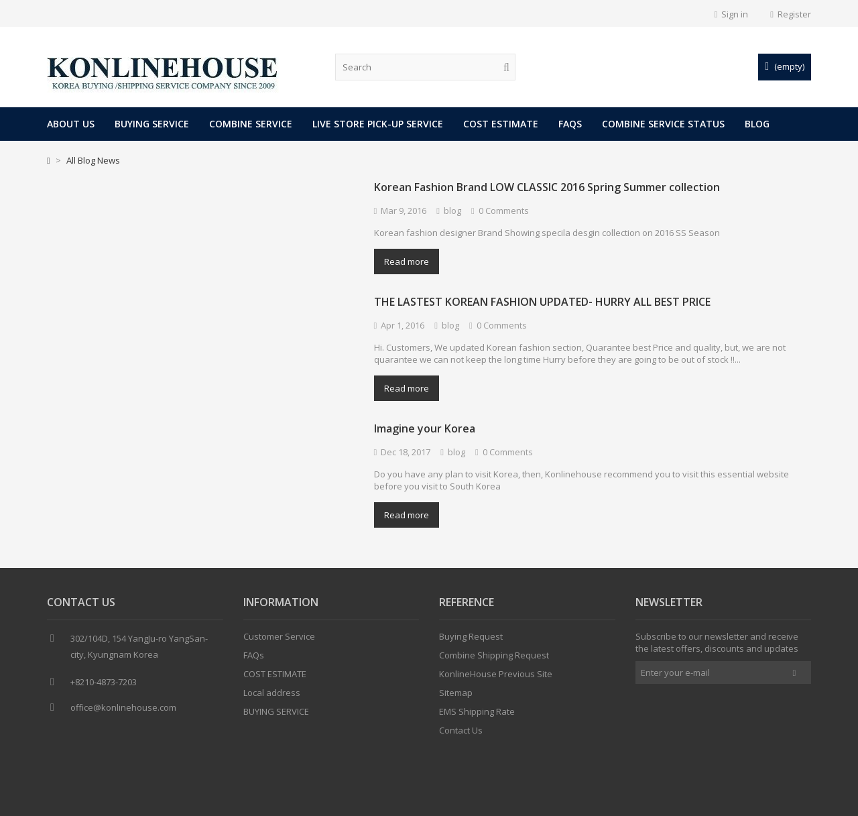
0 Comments (504, 211)
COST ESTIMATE (500, 123)
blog (452, 211)
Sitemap (456, 696)
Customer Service (279, 640)
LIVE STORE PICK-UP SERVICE (377, 123)
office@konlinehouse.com (123, 711)
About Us (71, 123)
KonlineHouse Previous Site (495, 677)
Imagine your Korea (424, 428)
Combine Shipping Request (494, 658)
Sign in (732, 14)
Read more (406, 261)
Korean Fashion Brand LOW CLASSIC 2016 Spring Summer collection (547, 187)
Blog (757, 123)
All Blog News (93, 160)
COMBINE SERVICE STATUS (663, 123)
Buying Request (471, 640)
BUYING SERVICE (152, 123)
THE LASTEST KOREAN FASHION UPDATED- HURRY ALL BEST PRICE (542, 301)
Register (790, 14)
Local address (271, 696)
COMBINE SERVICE (250, 123)
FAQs (570, 123)
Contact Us (461, 733)
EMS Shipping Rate (477, 715)
